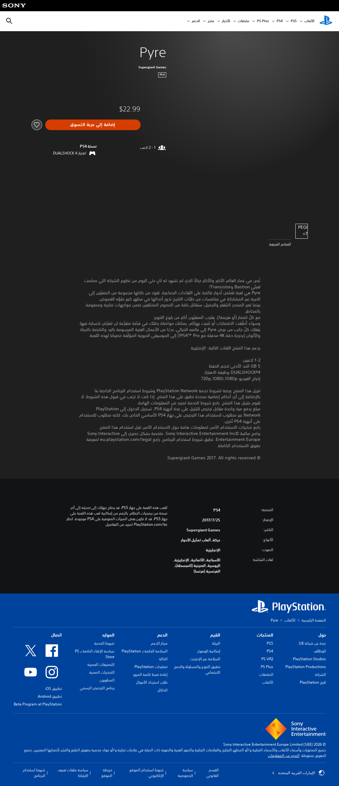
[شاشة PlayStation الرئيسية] (326, 21)
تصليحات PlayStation (150, 666)
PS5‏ (294, 21)
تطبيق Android (50, 696)
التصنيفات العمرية (100, 664)
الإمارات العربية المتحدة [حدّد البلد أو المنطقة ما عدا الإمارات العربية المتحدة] (298, 773)
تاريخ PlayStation (313, 682)
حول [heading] (322, 635)
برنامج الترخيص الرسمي (97, 688)
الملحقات (266, 674)
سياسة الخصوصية (185, 772)
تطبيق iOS (53, 688)
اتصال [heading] (56, 635)
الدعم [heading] (162, 635)
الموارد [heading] (108, 635)
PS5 (270, 643)
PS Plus (263, 21)
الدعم (196, 21)
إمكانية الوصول (208, 651)
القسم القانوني (212, 772)
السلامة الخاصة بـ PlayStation (144, 651)
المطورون (106, 680)
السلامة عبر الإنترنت (205, 659)
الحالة (163, 659)
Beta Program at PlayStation (38, 704)
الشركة (320, 674)
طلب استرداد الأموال (151, 682)
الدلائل (162, 690)
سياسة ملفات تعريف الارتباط (73, 772)
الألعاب (309, 21)
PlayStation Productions (305, 666)
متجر (211, 21)
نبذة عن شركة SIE (312, 643)
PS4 (280, 21)
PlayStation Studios (309, 659)
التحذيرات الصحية (101, 672)
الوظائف (320, 651)
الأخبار (226, 21)
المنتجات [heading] (265, 635)
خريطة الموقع (106, 772)
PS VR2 (267, 659)
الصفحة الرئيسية (314, 620)
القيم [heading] (215, 635)
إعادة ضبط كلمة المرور (150, 674)
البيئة (216, 643)
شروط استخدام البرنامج (34, 772)
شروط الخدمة (104, 643)
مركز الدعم (159, 643)
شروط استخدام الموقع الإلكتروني (146, 772)
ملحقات (243, 21)
